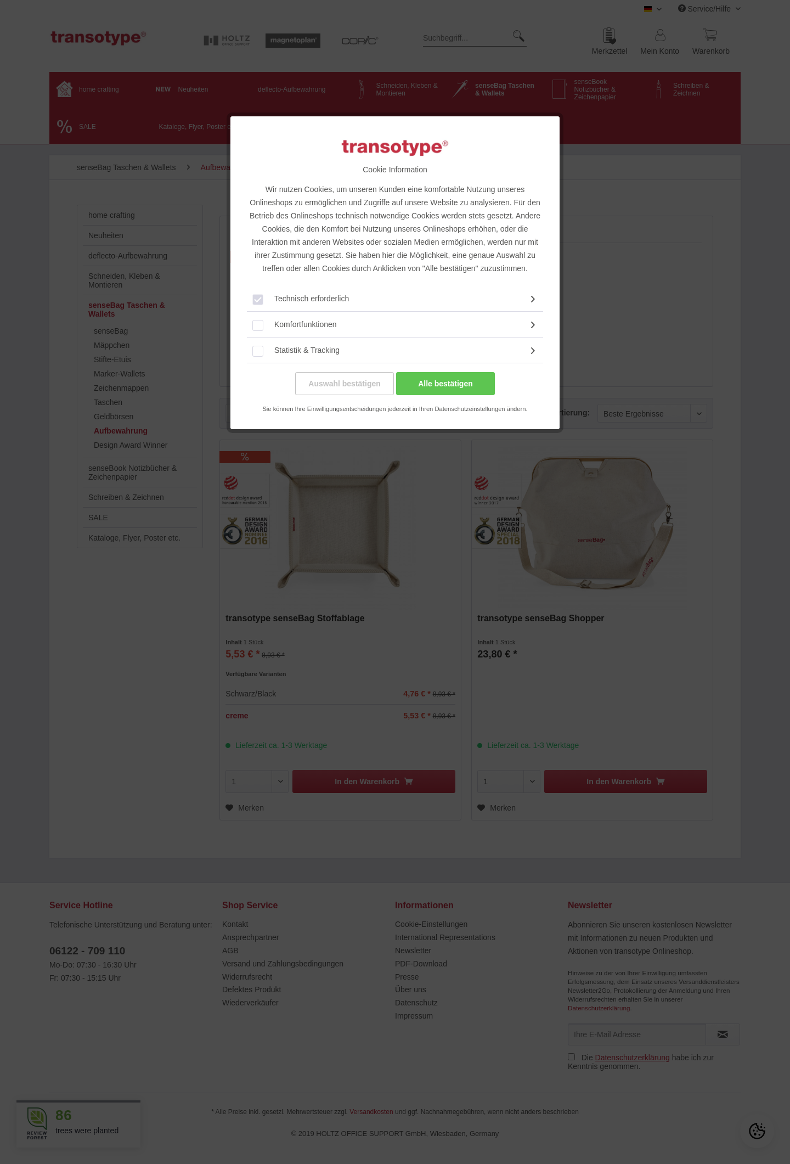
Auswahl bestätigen (344, 383)
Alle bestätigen (445, 383)
